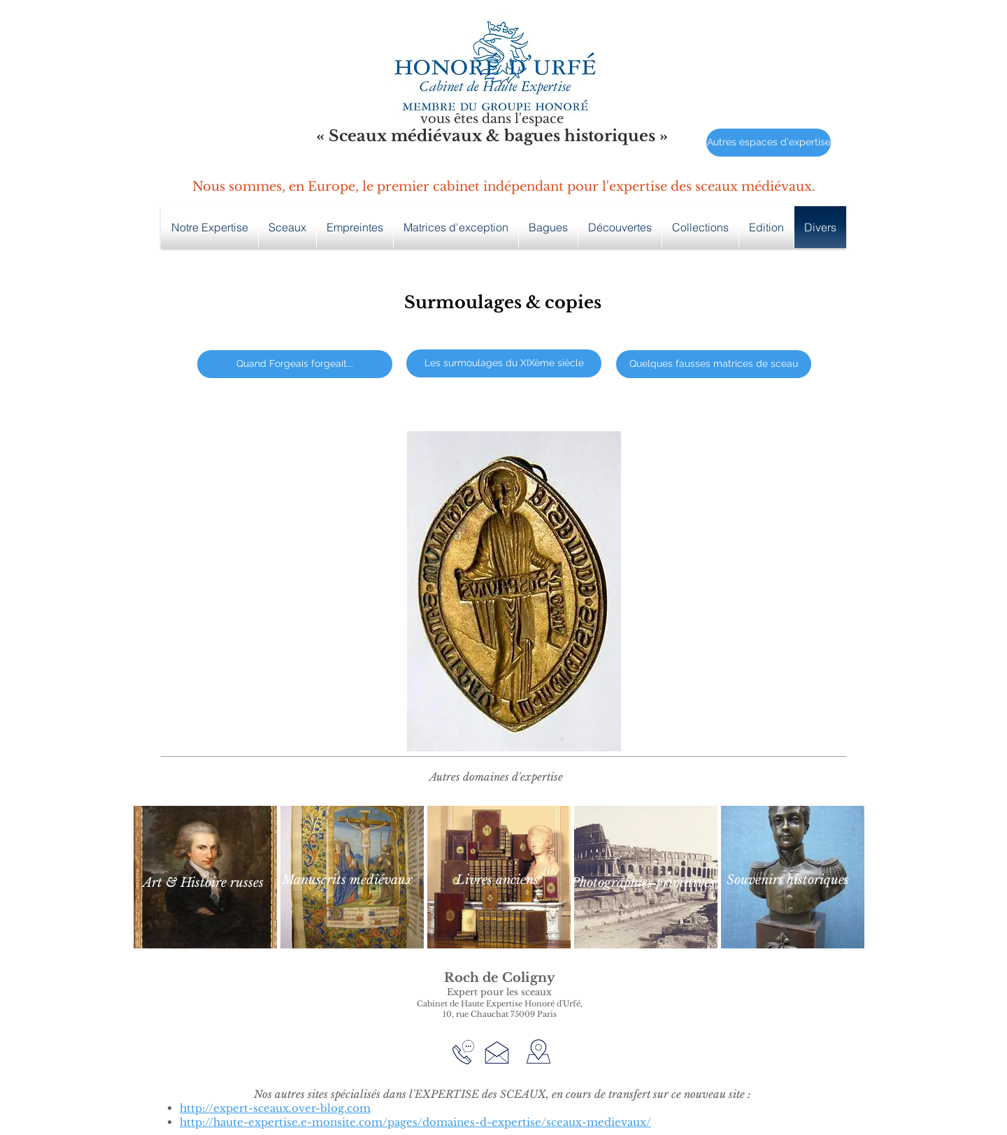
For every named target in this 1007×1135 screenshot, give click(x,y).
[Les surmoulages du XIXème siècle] (503, 363)
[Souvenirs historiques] (787, 880)
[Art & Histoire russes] (203, 883)
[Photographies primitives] (643, 883)
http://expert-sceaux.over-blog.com (275, 1108)
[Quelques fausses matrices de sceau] (713, 364)
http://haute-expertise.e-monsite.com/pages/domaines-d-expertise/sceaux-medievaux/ (415, 1122)
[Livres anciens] (497, 880)
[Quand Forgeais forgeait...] (294, 364)
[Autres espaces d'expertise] (768, 143)
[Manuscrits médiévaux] (347, 880)
